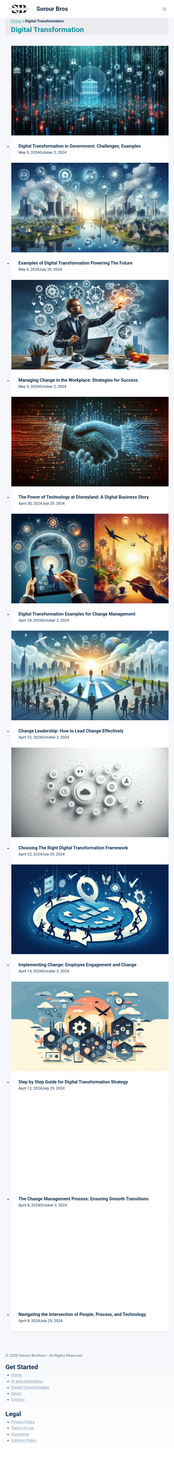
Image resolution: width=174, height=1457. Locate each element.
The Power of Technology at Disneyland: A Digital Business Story (84, 497)
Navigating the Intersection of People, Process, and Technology (82, 1314)
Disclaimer (20, 1434)
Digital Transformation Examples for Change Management (77, 614)
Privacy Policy (23, 1422)
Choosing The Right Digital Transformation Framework (73, 847)
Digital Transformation (30, 1387)
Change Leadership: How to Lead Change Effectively (71, 731)
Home (16, 21)
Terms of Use (22, 1428)
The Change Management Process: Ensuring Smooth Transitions (84, 1198)
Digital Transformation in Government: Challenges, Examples (80, 146)
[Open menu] (164, 8)
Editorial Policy (23, 1440)
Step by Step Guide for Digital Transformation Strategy (73, 1082)
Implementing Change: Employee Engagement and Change (78, 964)
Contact (18, 1399)
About (16, 1393)
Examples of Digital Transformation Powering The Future (76, 263)
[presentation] (90, 90)
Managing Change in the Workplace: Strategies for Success (78, 380)
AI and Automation (27, 1381)
